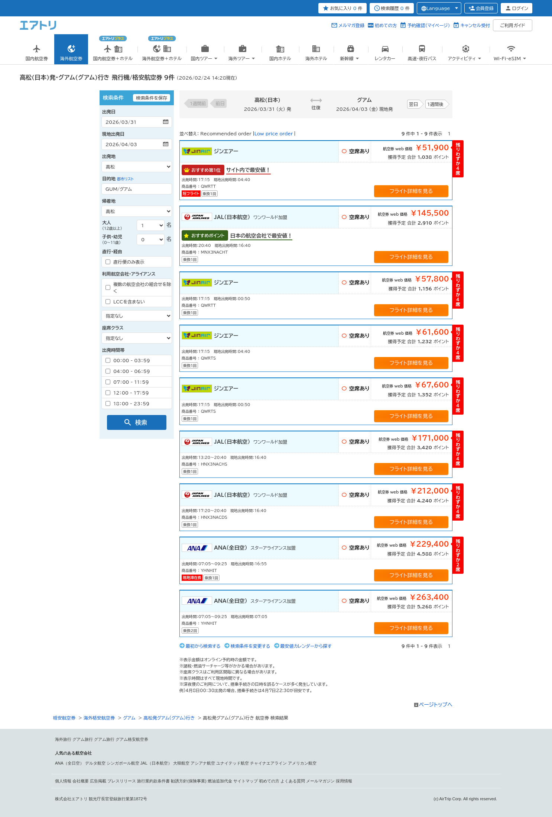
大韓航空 (181, 763)
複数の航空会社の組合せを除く (138, 287)
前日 (220, 103)
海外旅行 (63, 739)
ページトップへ (435, 704)
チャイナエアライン (268, 763)
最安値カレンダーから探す (306, 646)
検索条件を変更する (250, 646)
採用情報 (344, 781)
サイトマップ (245, 781)
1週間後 (435, 104)
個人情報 (63, 781)
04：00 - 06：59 (127, 371)
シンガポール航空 (123, 763)
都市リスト (125, 179)
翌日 (413, 104)
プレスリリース (121, 781)
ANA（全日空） (69, 763)
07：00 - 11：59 (127, 382)
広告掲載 (98, 781)
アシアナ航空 (203, 763)
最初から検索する (203, 646)
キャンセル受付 (475, 25)
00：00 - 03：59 (127, 360)
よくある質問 (292, 781)
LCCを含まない (125, 301)
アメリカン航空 (302, 763)
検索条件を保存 (151, 98)
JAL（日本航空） (156, 763)
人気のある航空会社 (73, 753)
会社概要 (80, 781)
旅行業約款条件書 (153, 781)
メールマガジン (320, 781)
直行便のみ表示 (125, 261)
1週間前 (198, 103)
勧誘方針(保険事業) (188, 781)
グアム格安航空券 (132, 739)
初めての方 (386, 25)
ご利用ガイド (512, 25)
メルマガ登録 (351, 25)
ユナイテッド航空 (232, 763)
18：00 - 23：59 (127, 403)
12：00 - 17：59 (127, 392)
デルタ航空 (95, 763)
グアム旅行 (82, 739)
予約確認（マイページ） (428, 25)
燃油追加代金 (220, 781)
